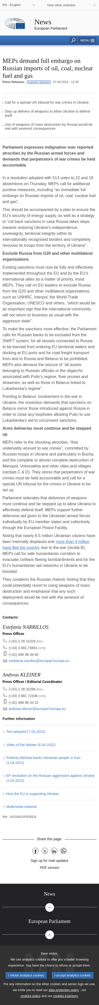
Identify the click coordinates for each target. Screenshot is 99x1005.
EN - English (11, 5)
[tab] (49, 894)
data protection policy (63, 997)
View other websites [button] (61, 5)
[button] (87, 40)
